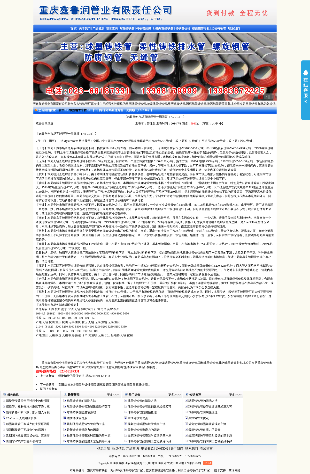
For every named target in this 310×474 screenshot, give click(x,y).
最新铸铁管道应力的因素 (82, 429)
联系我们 (192, 448)
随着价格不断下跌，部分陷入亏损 (27, 412)
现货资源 (147, 448)
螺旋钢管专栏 (78, 110)
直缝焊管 (62, 133)
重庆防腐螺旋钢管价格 (160, 470)
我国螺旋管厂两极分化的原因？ (26, 429)
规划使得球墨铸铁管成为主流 (85, 424)
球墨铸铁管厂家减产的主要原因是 (27, 424)
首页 (61, 110)
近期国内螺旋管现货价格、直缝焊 (27, 435)
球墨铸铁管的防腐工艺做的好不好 (88, 441)
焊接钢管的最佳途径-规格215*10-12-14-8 (84, 376)
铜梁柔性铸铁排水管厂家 (194, 470)
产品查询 (133, 448)
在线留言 (206, 448)
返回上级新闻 (48, 389)
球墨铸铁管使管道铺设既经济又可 (88, 406)
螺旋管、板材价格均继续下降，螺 (27, 406)
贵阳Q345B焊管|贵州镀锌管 (23, 441)
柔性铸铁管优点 (76, 418)
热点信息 (118, 448)
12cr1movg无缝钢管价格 (21, 418)
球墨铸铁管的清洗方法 (81, 400)
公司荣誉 (162, 448)
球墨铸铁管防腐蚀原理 (81, 412)
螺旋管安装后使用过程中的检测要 (27, 400)
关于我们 (176, 448)
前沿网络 (234, 470)
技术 (217, 470)
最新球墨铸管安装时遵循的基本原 (88, 435)
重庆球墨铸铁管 (97, 470)
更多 (110, 394)
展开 (305, 89)
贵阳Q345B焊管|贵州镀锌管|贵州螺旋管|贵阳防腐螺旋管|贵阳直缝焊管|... (104, 384)
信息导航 (103, 448)
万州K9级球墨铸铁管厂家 (126, 470)
